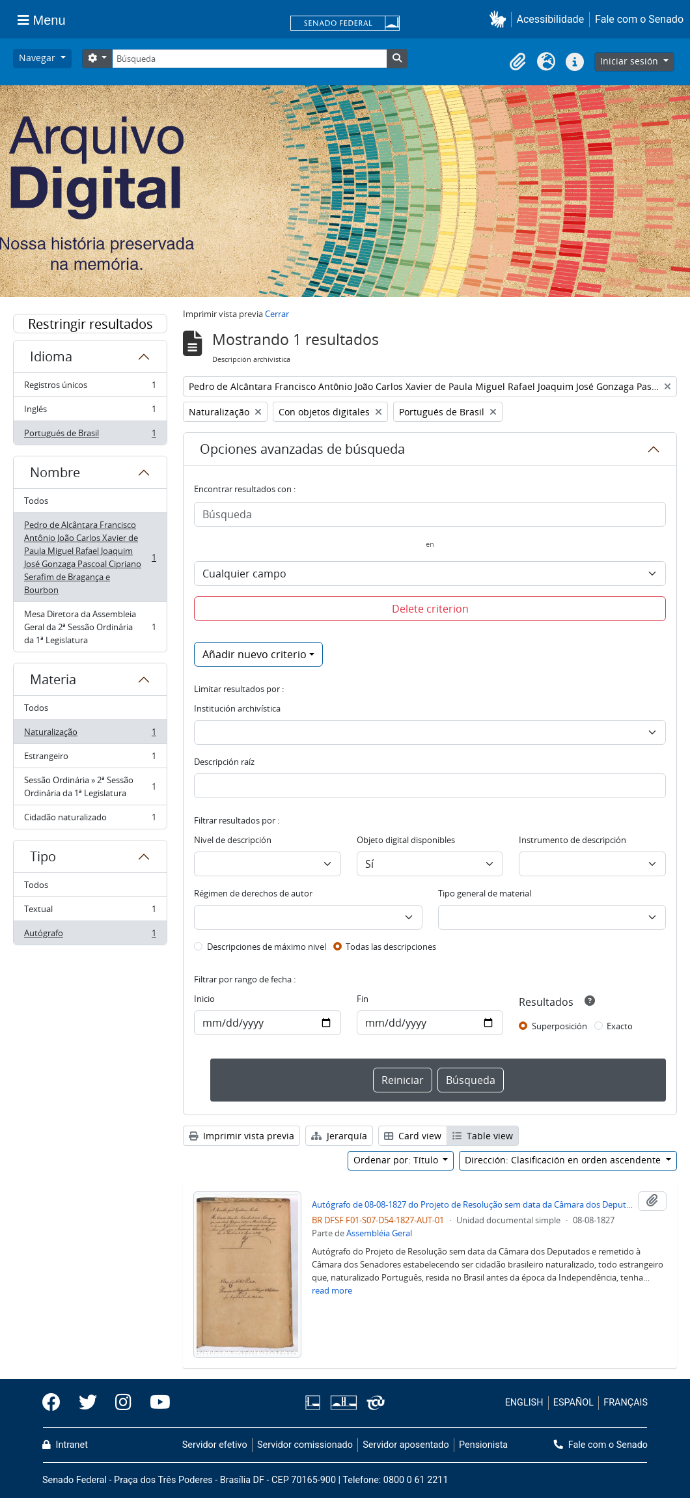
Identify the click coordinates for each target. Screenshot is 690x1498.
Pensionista (483, 1444)
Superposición (559, 1026)
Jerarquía (339, 1136)
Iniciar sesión (630, 61)
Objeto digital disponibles (406, 840)
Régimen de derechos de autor (253, 893)
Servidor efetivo (214, 1444)
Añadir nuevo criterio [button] (254, 654)
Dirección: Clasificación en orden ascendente (564, 1160)
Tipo (43, 856)
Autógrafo (89, 935)
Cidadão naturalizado (89, 820)
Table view (482, 1136)
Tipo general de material (484, 893)
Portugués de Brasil (89, 435)
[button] (500, 19)
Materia (53, 679)
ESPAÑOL (573, 1402)
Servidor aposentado (405, 1444)
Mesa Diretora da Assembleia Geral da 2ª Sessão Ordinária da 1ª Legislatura (89, 627)
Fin (362, 999)
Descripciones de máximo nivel (266, 946)
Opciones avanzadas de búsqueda (302, 449)
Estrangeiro (89, 758)
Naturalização (89, 734)
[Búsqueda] (249, 58)
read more (332, 1290)
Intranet (65, 1444)
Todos (36, 500)
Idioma (51, 356)
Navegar (38, 57)
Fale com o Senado (639, 19)
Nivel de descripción (232, 840)
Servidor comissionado (305, 1444)
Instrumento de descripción (572, 840)
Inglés (89, 411)
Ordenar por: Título (397, 1160)
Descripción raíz (224, 762)
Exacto (620, 1026)
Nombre (55, 472)
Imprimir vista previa (241, 1136)
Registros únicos (89, 387)
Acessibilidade (551, 19)
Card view (412, 1136)
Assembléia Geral (379, 1233)
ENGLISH (524, 1402)
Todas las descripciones (391, 946)
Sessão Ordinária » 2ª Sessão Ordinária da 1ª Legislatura (89, 786)
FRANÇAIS (625, 1402)
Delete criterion (430, 609)
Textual (89, 911)
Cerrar (277, 314)
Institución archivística (237, 708)
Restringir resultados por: (90, 324)
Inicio (204, 999)
